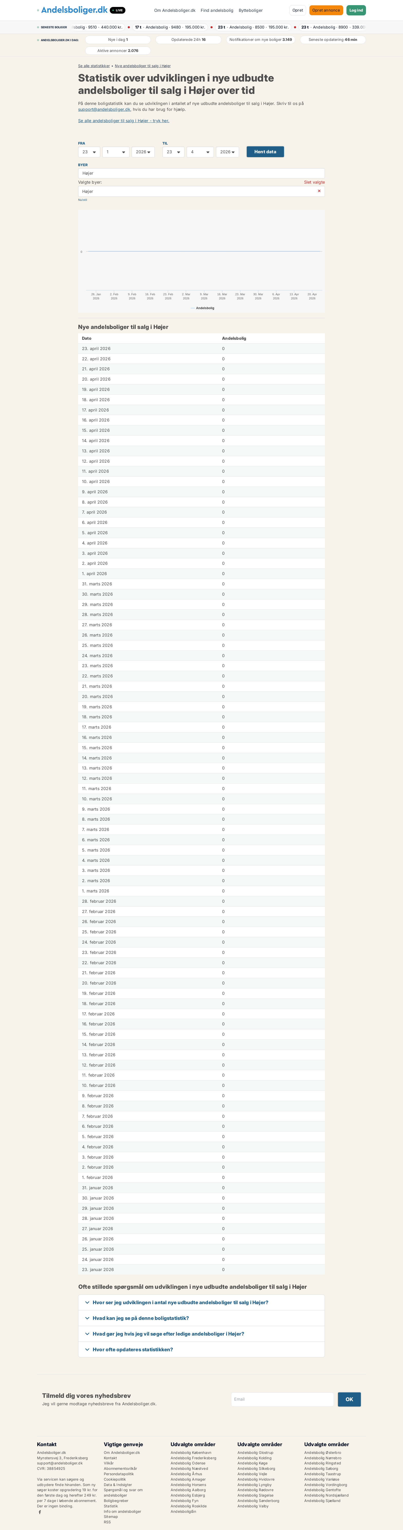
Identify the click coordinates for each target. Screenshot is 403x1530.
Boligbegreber (116, 1500)
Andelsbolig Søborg (321, 1468)
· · (98, 27)
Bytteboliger (251, 10)
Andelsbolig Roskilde (189, 1506)
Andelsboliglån (183, 1511)
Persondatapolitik (119, 1474)
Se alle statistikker (94, 66)
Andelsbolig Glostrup (255, 1452)
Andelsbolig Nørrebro (322, 1458)
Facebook (40, 1512)
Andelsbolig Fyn (184, 1500)
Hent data (265, 151)
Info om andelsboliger (122, 1511)
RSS (107, 1522)
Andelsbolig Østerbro (322, 1452)
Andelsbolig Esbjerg (188, 1495)
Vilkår (109, 1463)
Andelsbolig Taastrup (322, 1474)
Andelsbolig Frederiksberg (193, 1458)
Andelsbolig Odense (188, 1463)
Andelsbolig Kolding (254, 1458)
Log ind (356, 10)
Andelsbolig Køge (252, 1463)
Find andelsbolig (217, 10)
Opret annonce (326, 10)
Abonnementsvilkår (120, 1468)
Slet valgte (314, 182)
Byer (83, 165)
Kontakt (110, 1458)
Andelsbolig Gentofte (322, 1490)
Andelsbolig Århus (186, 1474)
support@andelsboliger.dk (104, 109)
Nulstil (82, 200)
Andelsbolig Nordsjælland (326, 1495)
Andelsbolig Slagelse (255, 1495)
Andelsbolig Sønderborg (258, 1500)
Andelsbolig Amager (188, 1479)
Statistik (111, 1506)
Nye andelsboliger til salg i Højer (143, 66)
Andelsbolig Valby (253, 1506)
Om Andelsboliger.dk (175, 10)
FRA (81, 143)
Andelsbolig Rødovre (255, 1490)
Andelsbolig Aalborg (188, 1490)
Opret (297, 10)
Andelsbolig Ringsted (322, 1463)
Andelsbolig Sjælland (322, 1500)
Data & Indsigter (118, 1484)
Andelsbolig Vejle (252, 1474)
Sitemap (111, 1516)
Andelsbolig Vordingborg (325, 1484)
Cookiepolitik (115, 1479)
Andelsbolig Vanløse (321, 1479)
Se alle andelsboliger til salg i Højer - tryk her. (123, 120)
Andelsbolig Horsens (188, 1484)
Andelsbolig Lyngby (254, 1484)
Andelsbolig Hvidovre (255, 1479)
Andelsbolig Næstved (189, 1468)
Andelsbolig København (191, 1452)
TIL (165, 143)
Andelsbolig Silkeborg (256, 1468)
